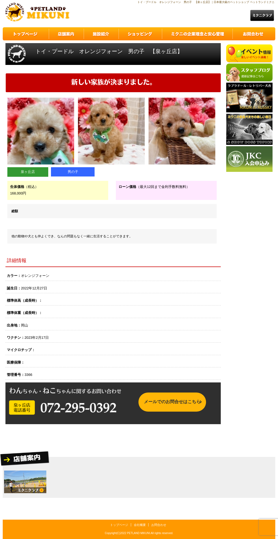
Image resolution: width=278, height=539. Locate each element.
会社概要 (140, 524)
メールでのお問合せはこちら (172, 403)
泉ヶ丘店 (28, 172)
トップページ (119, 524)
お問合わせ (158, 524)
